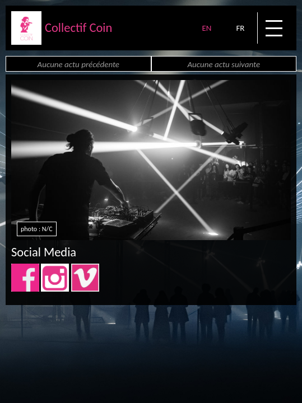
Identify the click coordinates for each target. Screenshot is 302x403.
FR (240, 28)
